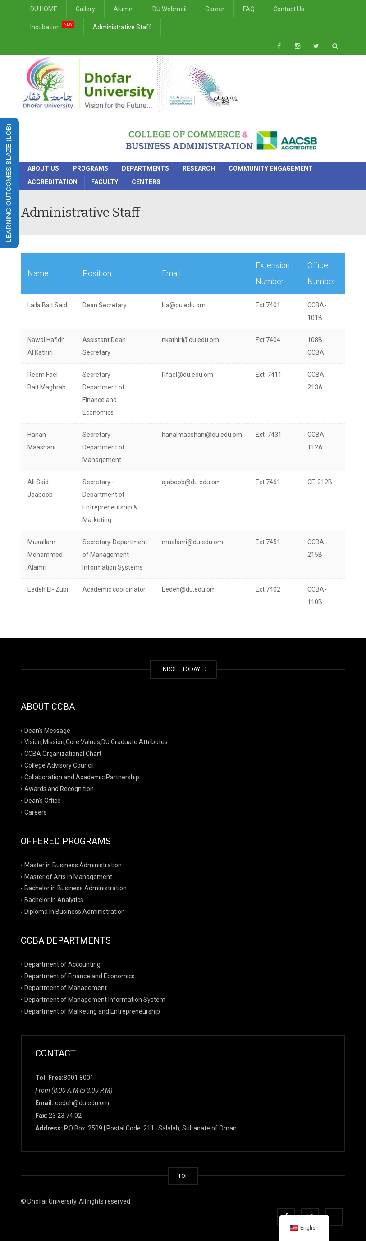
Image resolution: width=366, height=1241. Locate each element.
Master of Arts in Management (68, 876)
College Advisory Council (59, 765)
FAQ (249, 9)
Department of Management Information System (94, 999)
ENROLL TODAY (183, 669)
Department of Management (65, 987)
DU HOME (43, 9)
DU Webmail (169, 9)
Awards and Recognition (59, 788)
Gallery (85, 9)
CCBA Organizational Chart (62, 753)
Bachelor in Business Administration (75, 888)
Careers (35, 812)
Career (214, 9)
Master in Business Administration (73, 864)
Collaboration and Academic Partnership (81, 777)
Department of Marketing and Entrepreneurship (92, 1010)
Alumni (124, 9)
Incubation (52, 26)
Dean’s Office (42, 800)
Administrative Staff (122, 27)
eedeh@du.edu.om (82, 1103)
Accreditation (52, 181)
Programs (90, 168)
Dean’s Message (47, 730)
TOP (183, 1175)
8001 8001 (79, 1077)
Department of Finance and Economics (79, 976)
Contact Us (288, 9)
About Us (43, 168)
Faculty (104, 181)
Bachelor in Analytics (53, 899)
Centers (146, 181)
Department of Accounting (62, 964)
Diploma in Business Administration (74, 911)
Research (199, 168)
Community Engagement (271, 168)
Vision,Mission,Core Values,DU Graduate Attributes (96, 742)
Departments (145, 168)
